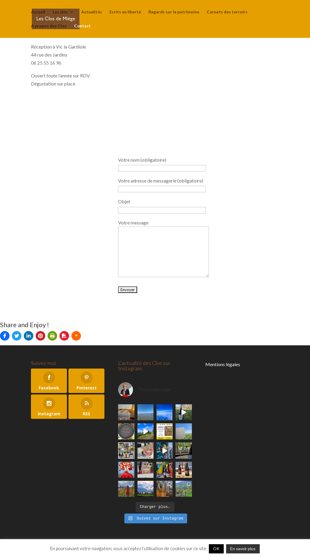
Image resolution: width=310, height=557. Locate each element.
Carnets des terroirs (227, 12)
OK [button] (216, 548)
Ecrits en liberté (125, 12)
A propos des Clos (49, 26)
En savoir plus (243, 548)
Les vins (60, 12)
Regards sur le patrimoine (173, 12)
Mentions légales (222, 364)
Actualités (91, 12)
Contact (82, 26)
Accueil (38, 12)
